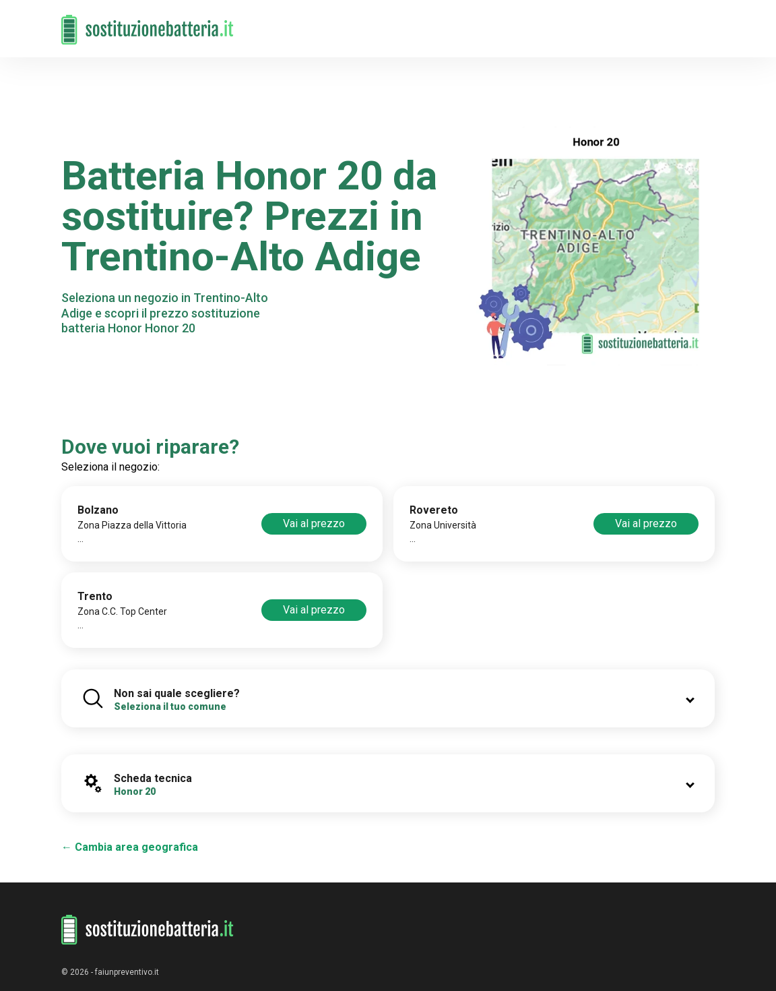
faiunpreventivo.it (127, 972)
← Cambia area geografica (129, 847)
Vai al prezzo (314, 523)
